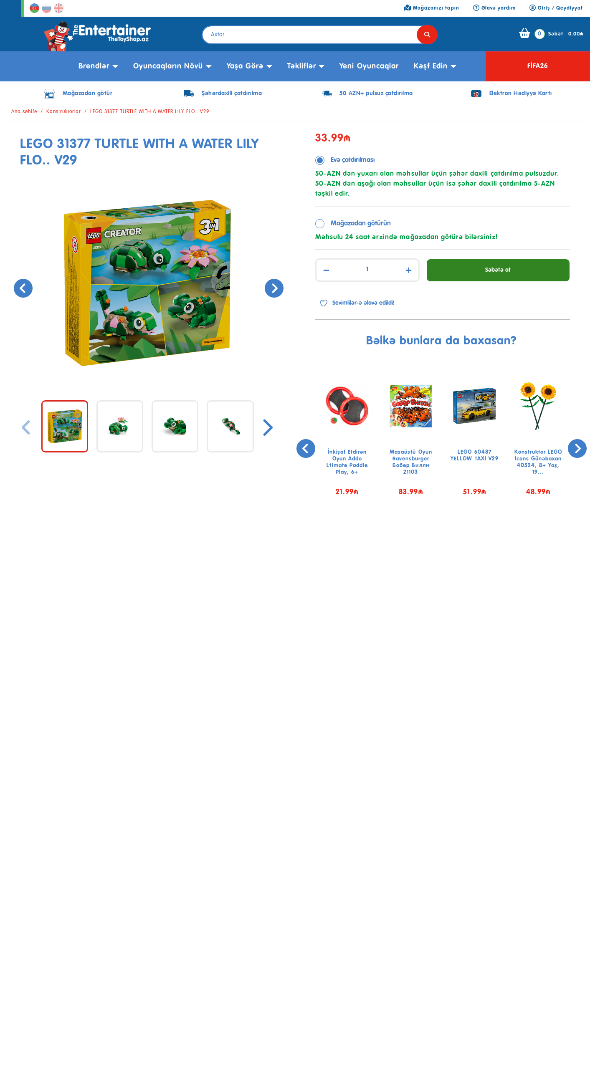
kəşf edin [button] (431, 66)
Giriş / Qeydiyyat (556, 8)
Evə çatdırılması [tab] (353, 160)
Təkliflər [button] (301, 66)
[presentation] (22, 287)
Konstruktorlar (63, 111)
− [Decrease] (326, 270)
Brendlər (93, 66)
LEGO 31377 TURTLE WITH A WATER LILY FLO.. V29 (149, 111)
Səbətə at (498, 270)
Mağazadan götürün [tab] (361, 223)
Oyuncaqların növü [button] (168, 66)
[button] (436, 532)
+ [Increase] (408, 270)
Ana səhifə (24, 111)
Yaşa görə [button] (245, 66)
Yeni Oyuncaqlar (369, 66)
